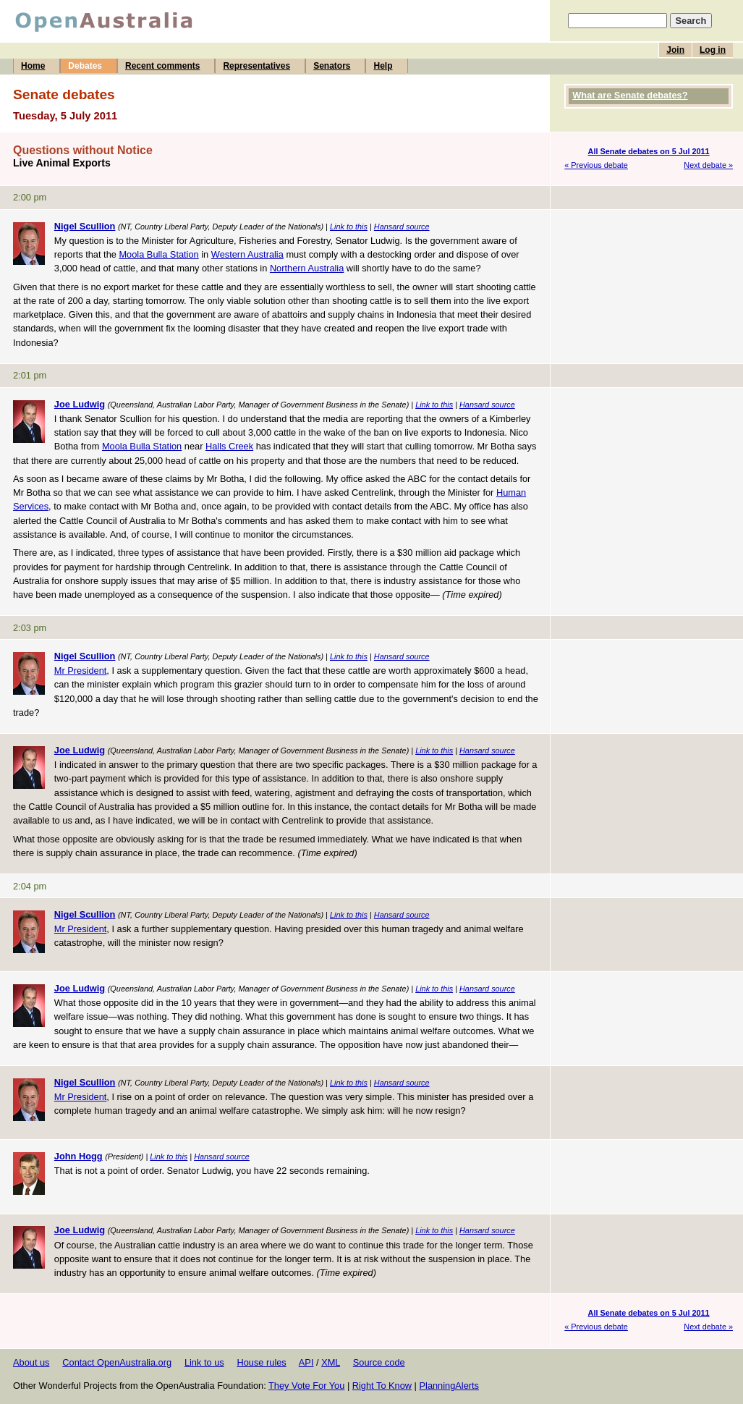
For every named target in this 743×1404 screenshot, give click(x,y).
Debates (85, 66)
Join (675, 50)
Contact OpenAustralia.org (116, 1362)
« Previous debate (596, 165)
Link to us (204, 1362)
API (306, 1362)
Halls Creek (229, 446)
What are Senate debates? (629, 95)
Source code (379, 1362)
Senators (331, 66)
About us (31, 1362)
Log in (713, 50)
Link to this (349, 226)
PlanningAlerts (450, 1385)
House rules (261, 1362)
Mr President (80, 670)
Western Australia (247, 254)
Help (382, 66)
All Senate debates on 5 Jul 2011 (649, 151)
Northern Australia (307, 268)
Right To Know (382, 1385)
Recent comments (162, 66)
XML (330, 1362)
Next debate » (708, 165)
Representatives (256, 66)
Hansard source (402, 226)
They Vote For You (306, 1385)
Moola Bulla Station (158, 254)
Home (33, 66)
